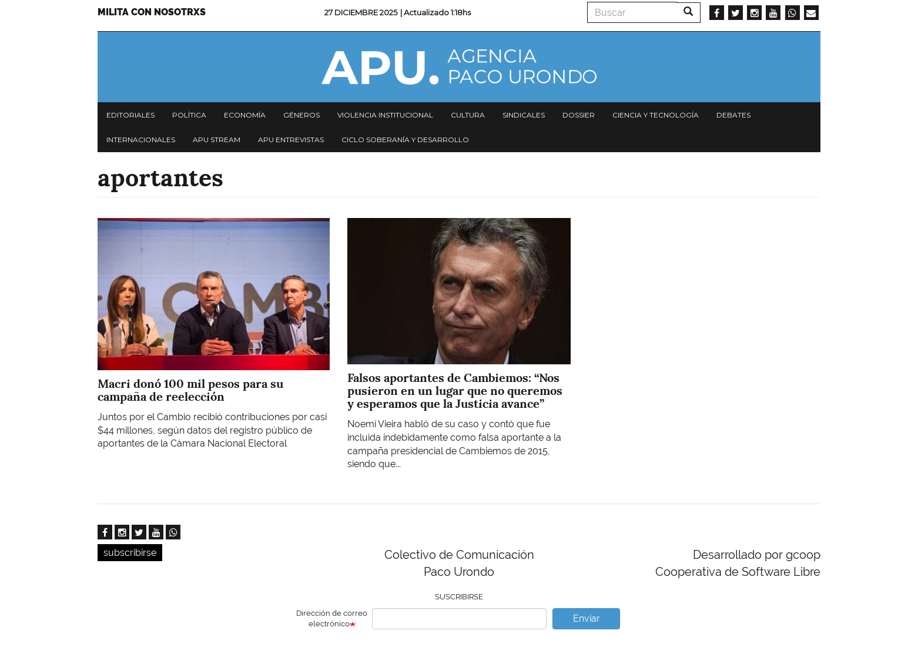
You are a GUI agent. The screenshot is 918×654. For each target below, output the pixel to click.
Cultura (468, 114)
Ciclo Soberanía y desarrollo (405, 139)
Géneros (301, 114)
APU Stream (216, 139)
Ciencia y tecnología (655, 114)
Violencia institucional (385, 114)
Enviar (586, 618)
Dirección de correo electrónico (331, 619)
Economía (245, 114)
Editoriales (130, 114)
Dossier (578, 114)
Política (189, 114)
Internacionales (140, 139)
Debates (733, 114)
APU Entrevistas (291, 139)
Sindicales (523, 114)
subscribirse (129, 552)
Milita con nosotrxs (152, 12)
